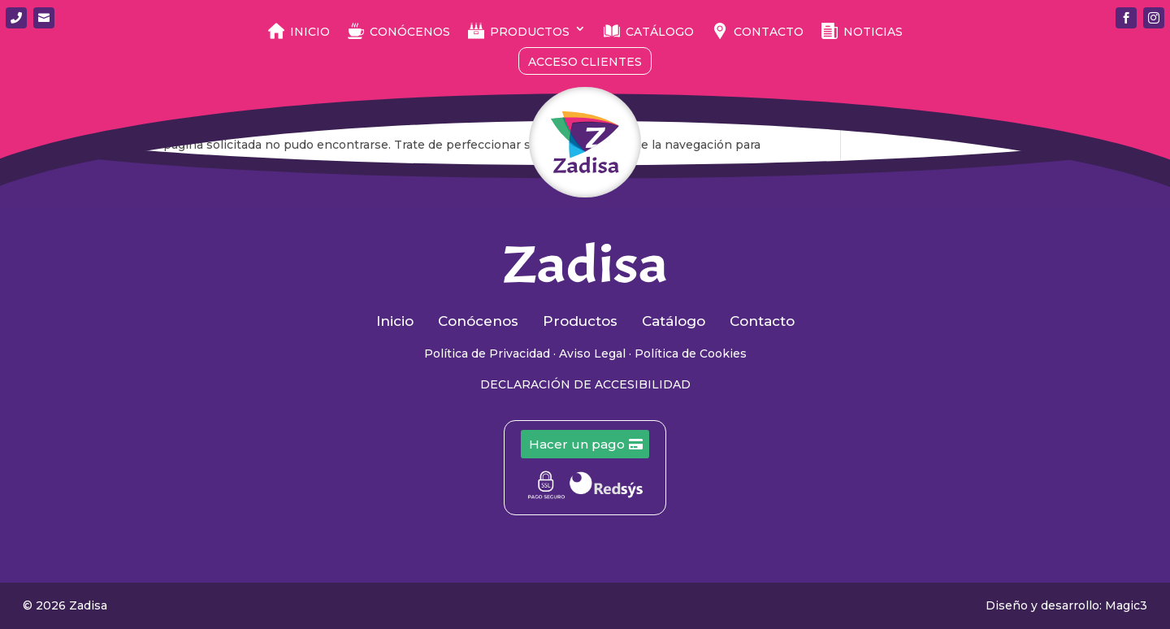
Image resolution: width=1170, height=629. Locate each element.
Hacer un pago (577, 444)
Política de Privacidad (487, 353)
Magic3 (1126, 605)
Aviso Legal (592, 353)
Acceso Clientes (585, 62)
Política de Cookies (691, 353)
